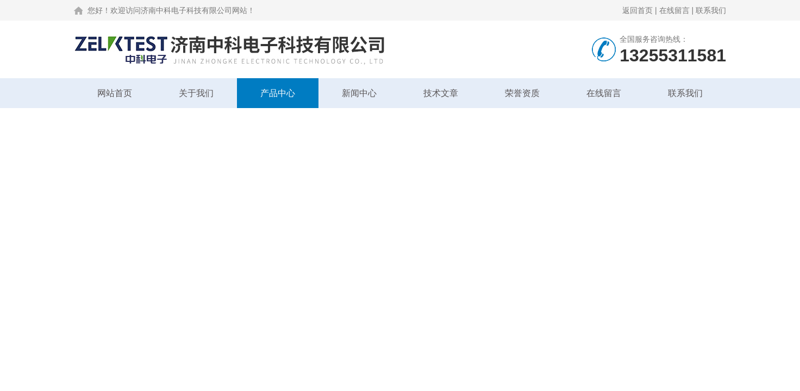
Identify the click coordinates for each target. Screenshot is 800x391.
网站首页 (114, 93)
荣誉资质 (522, 93)
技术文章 (440, 93)
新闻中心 (359, 93)
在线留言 (674, 10)
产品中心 (277, 93)
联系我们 (711, 10)
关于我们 (196, 93)
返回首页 (637, 10)
